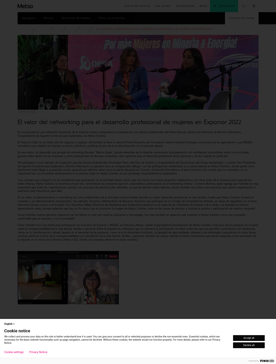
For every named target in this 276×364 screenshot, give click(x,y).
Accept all (248, 338)
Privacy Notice (38, 352)
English (9, 323)
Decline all (249, 345)
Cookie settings (14, 352)
